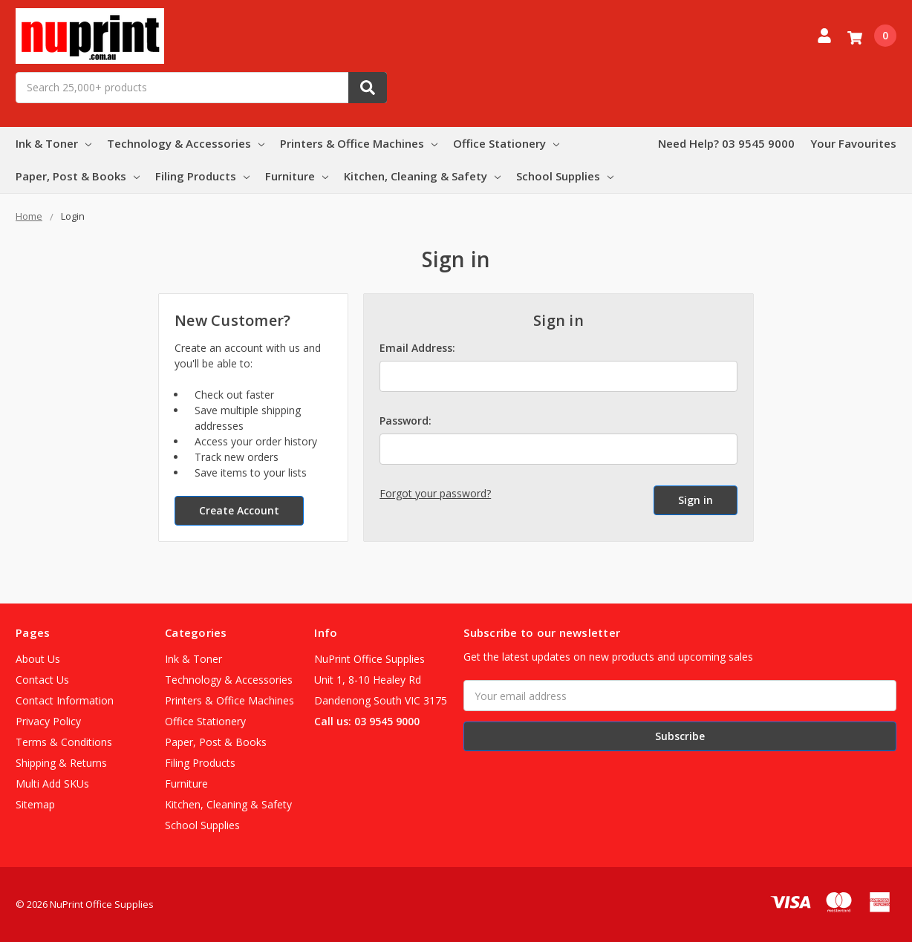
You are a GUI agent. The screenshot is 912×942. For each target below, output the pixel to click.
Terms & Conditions (64, 742)
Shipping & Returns (61, 763)
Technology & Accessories (185, 143)
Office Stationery (506, 143)
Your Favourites (853, 143)
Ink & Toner (53, 143)
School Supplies (564, 176)
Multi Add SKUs (52, 783)
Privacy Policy (48, 721)
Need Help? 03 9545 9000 (726, 143)
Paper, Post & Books (78, 176)
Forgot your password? (435, 493)
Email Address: (417, 348)
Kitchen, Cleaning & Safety (422, 176)
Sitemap (35, 804)
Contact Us (42, 680)
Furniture (296, 176)
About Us (38, 659)
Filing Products (202, 176)
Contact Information (65, 700)
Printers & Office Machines (358, 143)
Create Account (239, 510)
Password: (405, 420)
